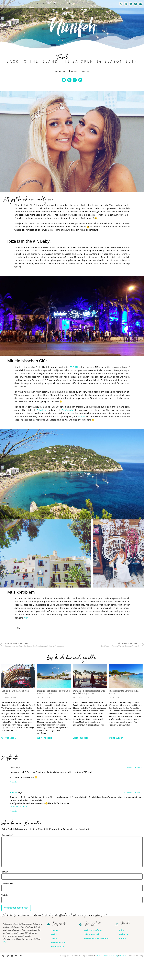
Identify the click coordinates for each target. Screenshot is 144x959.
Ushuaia (81, 416)
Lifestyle (90, 3)
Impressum (123, 955)
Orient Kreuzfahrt (92, 934)
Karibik (54, 934)
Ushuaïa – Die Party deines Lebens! (15, 692)
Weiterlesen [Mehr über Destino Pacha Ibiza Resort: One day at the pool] (44, 738)
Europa (54, 930)
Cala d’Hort (42, 410)
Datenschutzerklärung (110, 955)
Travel (34, 3)
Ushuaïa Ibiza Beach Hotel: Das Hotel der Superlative (89, 692)
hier (26, 617)
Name (4, 872)
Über (21, 3)
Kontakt (98, 955)
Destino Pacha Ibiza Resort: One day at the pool (53, 692)
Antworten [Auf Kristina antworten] (14, 811)
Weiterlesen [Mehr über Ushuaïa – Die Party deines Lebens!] (8, 738)
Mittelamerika (58, 942)
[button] (64, 80)
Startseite (8, 3)
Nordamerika (57, 946)
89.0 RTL (74, 367)
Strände (65, 3)
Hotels (78, 3)
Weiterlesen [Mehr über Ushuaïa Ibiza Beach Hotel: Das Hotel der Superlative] (80, 738)
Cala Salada (67, 410)
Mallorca (123, 934)
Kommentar (7, 835)
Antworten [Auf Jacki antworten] (14, 782)
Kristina (13, 792)
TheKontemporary (18, 806)
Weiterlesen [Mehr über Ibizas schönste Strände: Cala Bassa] (116, 738)
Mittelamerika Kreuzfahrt (96, 938)
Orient (54, 938)
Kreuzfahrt (49, 3)
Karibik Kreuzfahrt (93, 930)
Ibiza (121, 930)
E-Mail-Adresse (8, 883)
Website (4, 895)
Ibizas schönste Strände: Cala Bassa (124, 692)
